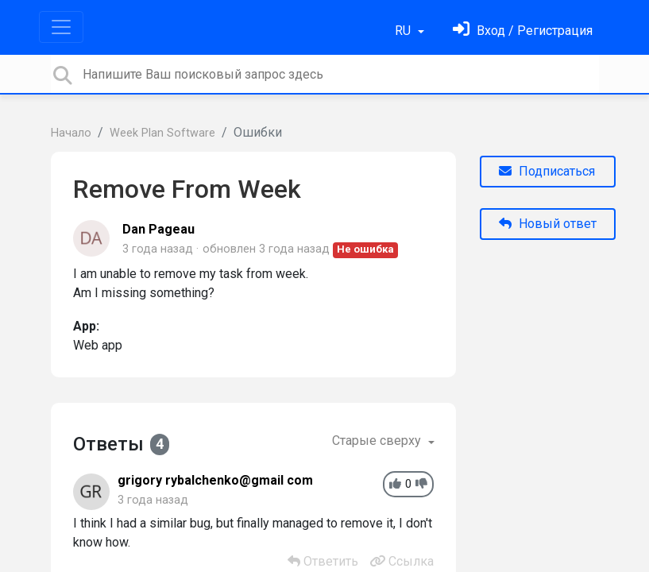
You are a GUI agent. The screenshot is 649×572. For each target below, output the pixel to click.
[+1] (395, 484)
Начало (71, 133)
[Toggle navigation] (61, 27)
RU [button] (404, 30)
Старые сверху (378, 440)
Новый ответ (548, 223)
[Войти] (522, 30)
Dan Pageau (158, 229)
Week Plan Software (162, 133)
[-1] (421, 484)
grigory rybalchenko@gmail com (215, 480)
